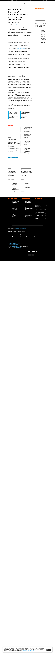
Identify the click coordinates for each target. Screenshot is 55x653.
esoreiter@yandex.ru (15, 246)
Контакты (14, 241)
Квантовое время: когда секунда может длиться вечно (29, 208)
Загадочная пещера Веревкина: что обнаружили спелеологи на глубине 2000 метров (43, 38)
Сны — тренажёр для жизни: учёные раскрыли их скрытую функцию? (15, 202)
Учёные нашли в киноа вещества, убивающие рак (15, 189)
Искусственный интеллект (27, 3)
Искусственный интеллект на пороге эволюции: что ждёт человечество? (28, 188)
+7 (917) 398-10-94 (18, 247)
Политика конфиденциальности (14, 243)
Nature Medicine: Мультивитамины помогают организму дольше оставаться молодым (28, 203)
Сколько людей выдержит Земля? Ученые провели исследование (15, 209)
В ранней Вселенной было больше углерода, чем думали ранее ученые (26, 115)
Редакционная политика (13, 242)
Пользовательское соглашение (14, 244)
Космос (15, 6)
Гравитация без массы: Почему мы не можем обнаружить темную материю (14, 115)
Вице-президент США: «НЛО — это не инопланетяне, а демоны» (15, 215)
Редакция (17, 24)
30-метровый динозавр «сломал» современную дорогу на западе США (26, 172)
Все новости (10, 6)
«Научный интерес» (20, 229)
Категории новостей (18, 3)
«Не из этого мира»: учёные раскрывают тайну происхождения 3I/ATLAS (28, 215)
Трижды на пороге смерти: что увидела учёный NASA (28, 183)
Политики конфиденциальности (28, 650)
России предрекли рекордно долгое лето (44, 31)
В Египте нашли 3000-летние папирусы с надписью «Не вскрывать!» (40, 25)
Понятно (48, 649)
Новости (11, 3)
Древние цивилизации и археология (40, 20)
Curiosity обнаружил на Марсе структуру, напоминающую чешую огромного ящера (28, 128)
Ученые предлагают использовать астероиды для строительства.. (13, 172)
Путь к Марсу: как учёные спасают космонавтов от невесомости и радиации (27, 143)
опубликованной (21, 48)
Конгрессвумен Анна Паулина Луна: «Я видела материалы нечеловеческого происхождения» (15, 184)
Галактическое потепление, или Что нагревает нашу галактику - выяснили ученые (14, 142)
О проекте (35, 3)
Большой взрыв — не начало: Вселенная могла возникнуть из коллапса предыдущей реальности (27, 136)
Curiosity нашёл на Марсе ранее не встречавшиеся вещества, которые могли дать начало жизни (27, 150)
